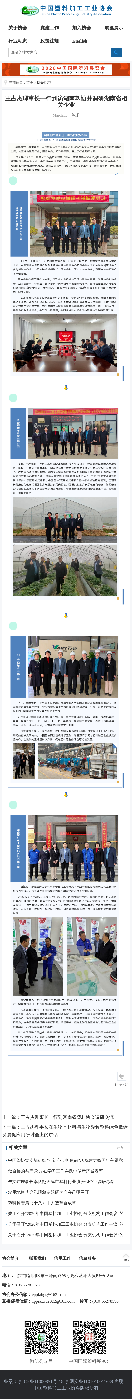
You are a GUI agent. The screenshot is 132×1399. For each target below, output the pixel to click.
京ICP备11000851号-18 (40, 1381)
